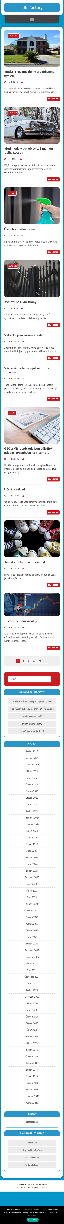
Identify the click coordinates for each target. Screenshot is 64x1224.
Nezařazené (32, 1122)
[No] (60, 1215)
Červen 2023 (32, 917)
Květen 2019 (32, 1063)
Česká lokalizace (32, 1165)
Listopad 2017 (32, 1096)
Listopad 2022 (32, 957)
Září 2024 (32, 837)
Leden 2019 (32, 1069)
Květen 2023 (32, 924)
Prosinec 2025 (32, 758)
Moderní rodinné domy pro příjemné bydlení (32, 701)
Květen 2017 (32, 1103)
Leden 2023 (32, 943)
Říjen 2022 (32, 963)
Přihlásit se (32, 1143)
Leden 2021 (32, 990)
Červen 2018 (32, 1083)
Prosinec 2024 (32, 817)
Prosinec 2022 (32, 950)
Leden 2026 (32, 751)
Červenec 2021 (32, 976)
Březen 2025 (32, 797)
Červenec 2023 (32, 910)
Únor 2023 (32, 937)
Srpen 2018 (32, 1076)
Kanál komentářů (32, 1158)
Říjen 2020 (32, 1003)
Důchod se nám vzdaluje (21, 621)
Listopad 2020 (32, 996)
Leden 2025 (32, 811)
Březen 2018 (32, 1089)
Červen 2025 (32, 784)
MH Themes (41, 1187)
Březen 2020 (32, 1023)
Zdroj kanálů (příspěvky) (32, 1150)
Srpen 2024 (32, 844)
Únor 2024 (32, 864)
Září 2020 (32, 1010)
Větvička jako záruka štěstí (23, 335)
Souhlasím (32, 1220)
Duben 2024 (32, 851)
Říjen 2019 (32, 1043)
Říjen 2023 (32, 890)
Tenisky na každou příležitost (24, 562)
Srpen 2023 (32, 904)
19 (40, 661)
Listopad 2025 (32, 764)
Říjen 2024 (32, 831)
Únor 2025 (32, 804)
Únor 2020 (32, 1030)
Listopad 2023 (32, 884)
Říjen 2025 (32, 771)
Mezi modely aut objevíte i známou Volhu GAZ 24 (32, 709)
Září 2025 (32, 778)
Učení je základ (14, 489)
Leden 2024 (32, 870)
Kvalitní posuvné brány (20, 302)
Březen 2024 (32, 857)
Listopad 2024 (32, 824)
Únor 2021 (32, 983)
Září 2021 (32, 970)
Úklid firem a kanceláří (19, 229)
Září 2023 (32, 897)
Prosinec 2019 (32, 1036)
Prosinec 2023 (32, 877)
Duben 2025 (32, 791)
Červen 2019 (32, 1056)
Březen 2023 (32, 930)
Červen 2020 (32, 1016)
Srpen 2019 (32, 1050)
